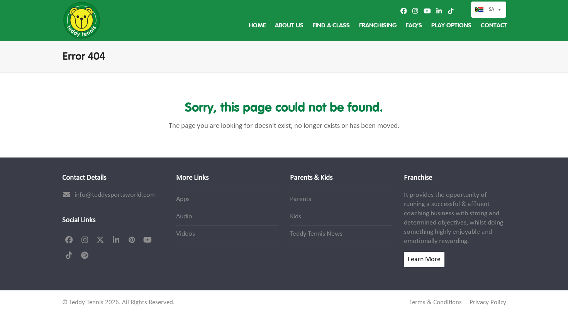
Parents (300, 199)
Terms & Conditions (435, 303)
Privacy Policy (488, 303)
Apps (183, 199)
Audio (184, 216)
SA (495, 9)
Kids (295, 216)
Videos (185, 234)
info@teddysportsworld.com (115, 195)
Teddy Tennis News (316, 234)
